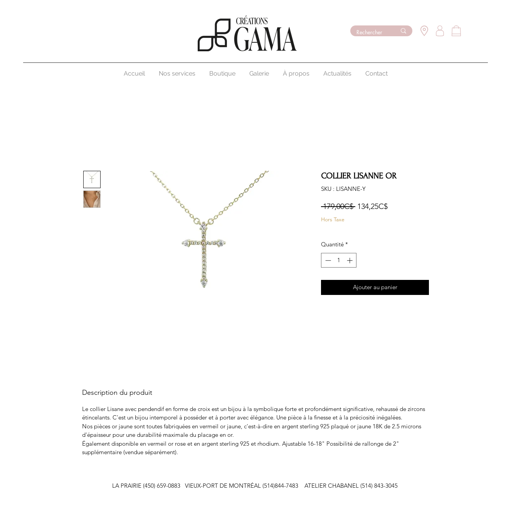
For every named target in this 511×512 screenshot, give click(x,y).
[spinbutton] (339, 260)
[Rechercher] (370, 32)
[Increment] (350, 260)
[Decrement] (327, 260)
